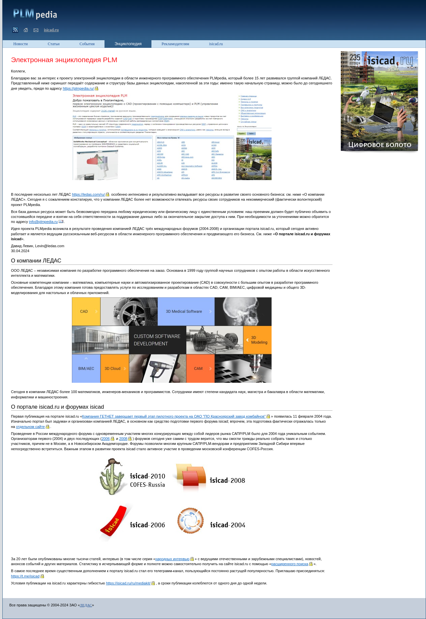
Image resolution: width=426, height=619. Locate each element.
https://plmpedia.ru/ (78, 88)
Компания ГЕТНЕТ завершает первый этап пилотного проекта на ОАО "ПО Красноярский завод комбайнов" (174, 416)
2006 (105, 439)
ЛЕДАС (86, 605)
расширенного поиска (289, 564)
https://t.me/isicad (25, 576)
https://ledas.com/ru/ (88, 194)
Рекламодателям (175, 44)
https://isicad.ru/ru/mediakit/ (128, 583)
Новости (20, 44)
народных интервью (172, 559)
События (87, 44)
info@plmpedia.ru (43, 222)
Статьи (54, 44)
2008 (123, 439)
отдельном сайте (30, 427)
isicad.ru (51, 30)
